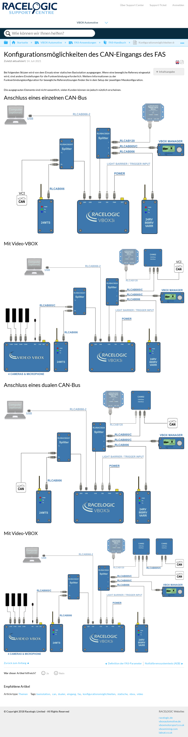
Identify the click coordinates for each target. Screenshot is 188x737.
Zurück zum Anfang (15, 663)
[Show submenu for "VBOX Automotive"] (106, 22)
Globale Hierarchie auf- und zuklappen (8, 42)
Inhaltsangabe (167, 71)
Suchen (8, 33)
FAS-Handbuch (114, 42)
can (54, 694)
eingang (71, 694)
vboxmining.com (168, 728)
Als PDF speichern (182, 62)
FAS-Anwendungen (83, 42)
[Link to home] (29, 13)
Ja (47, 673)
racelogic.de (166, 717)
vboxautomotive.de (170, 721)
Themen (23, 694)
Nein (61, 673)
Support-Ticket (158, 5)
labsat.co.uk (165, 732)
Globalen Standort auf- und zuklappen (182, 41)
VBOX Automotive (87, 22)
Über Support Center (132, 5)
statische (123, 694)
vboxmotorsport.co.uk (171, 725)
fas (79, 694)
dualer (61, 694)
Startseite (20, 42)
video (140, 694)
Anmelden (178, 5)
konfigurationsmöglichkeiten (99, 694)
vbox (132, 694)
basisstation (43, 694)
